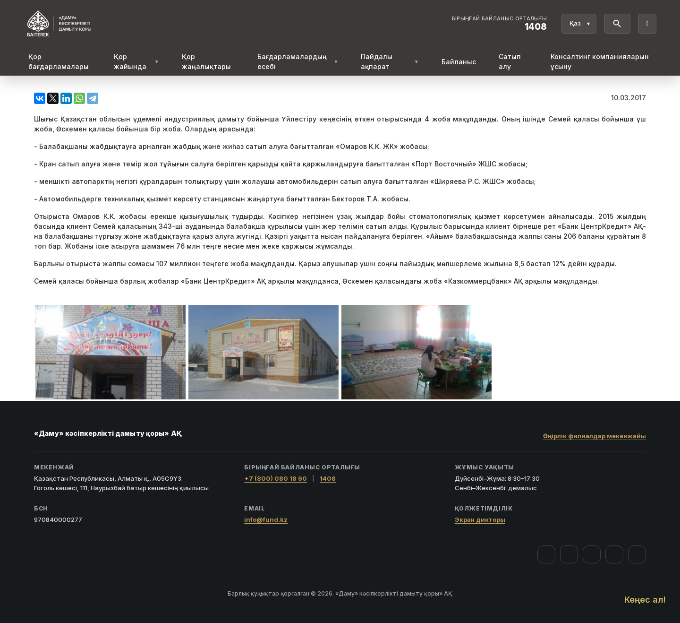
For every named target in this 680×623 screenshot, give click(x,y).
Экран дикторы (480, 519)
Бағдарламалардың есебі (298, 61)
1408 (328, 478)
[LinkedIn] (637, 554)
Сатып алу (510, 61)
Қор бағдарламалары (58, 61)
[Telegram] (614, 554)
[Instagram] (569, 554)
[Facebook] (546, 554)
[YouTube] (592, 554)
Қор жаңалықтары (206, 61)
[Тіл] (578, 24)
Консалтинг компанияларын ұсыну (600, 61)
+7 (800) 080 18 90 (275, 478)
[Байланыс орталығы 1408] (499, 24)
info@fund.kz (266, 519)
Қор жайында (136, 61)
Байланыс (459, 62)
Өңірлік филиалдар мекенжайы (594, 436)
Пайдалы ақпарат (389, 61)
